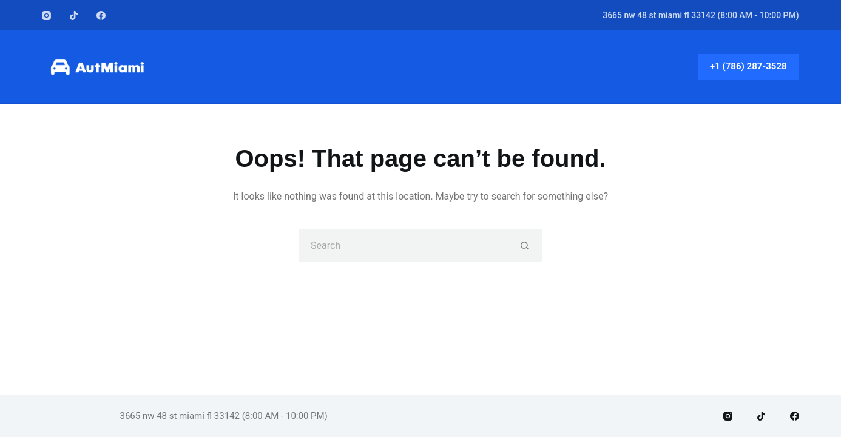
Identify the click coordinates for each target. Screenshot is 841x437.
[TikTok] (73, 15)
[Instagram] (46, 15)
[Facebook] (101, 15)
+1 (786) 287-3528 (748, 66)
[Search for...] (403, 245)
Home (420, 66)
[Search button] (525, 245)
